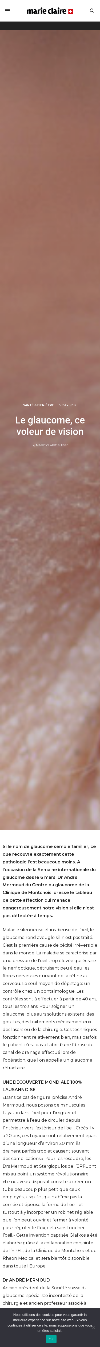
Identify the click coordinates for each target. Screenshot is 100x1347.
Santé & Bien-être (38, 405)
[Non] (93, 1327)
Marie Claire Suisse (52, 445)
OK (51, 1339)
